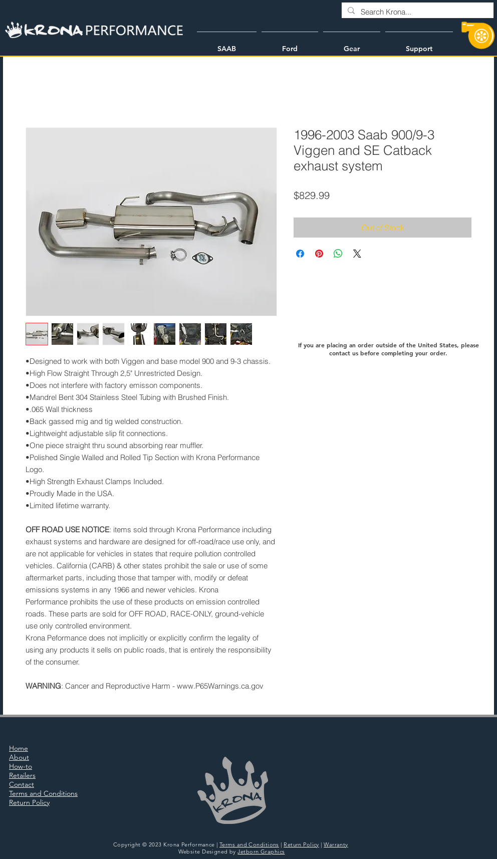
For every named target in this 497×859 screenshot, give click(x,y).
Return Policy (301, 844)
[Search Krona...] (416, 12)
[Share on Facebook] (300, 254)
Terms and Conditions (249, 844)
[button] (226, 44)
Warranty (336, 844)
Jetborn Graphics (261, 851)
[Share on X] (357, 254)
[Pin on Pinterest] (319, 254)
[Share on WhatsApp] (338, 254)
